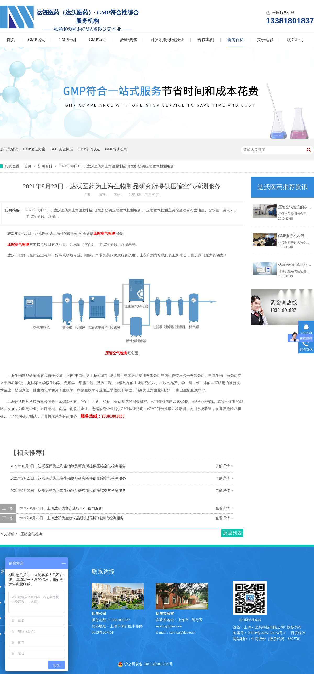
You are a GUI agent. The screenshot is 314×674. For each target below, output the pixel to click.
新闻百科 (235, 39)
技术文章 (57, 602)
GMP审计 (97, 39)
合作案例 (205, 39)
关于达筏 (265, 39)
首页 (11, 39)
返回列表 (232, 533)
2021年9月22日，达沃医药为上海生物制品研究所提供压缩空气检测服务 (68, 491)
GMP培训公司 (116, 149)
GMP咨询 (37, 39)
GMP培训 (67, 39)
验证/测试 (128, 39)
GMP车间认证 (89, 149)
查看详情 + (224, 508)
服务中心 (57, 586)
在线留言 (57, 618)
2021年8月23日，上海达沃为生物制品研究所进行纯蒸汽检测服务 (71, 518)
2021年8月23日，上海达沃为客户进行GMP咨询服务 (60, 508)
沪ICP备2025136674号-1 (266, 633)
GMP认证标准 (61, 149)
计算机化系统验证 (167, 39)
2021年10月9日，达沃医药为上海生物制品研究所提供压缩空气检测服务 (68, 466)
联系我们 (295, 39)
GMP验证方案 (34, 149)
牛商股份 (258, 639)
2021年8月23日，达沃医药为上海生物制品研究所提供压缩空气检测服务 (116, 166)
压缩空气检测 (104, 233)
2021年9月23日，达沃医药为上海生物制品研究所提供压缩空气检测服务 (68, 478)
